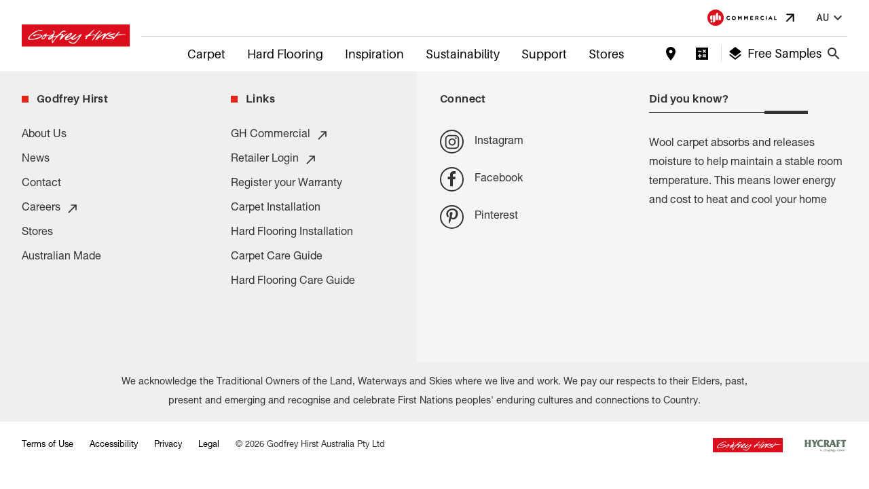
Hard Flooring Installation (292, 233)
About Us (44, 135)
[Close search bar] (834, 54)
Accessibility (114, 445)
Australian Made (61, 257)
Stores (606, 54)
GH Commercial (280, 135)
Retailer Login (274, 159)
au (831, 18)
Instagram (481, 141)
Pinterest (479, 217)
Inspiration (374, 54)
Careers (50, 208)
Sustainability (463, 54)
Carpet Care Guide (276, 257)
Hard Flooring (285, 54)
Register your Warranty (286, 184)
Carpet (206, 54)
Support (544, 54)
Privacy (168, 445)
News (36, 159)
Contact (41, 184)
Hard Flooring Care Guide (293, 281)
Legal (208, 445)
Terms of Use (47, 445)
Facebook (481, 179)
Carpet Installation (275, 208)
